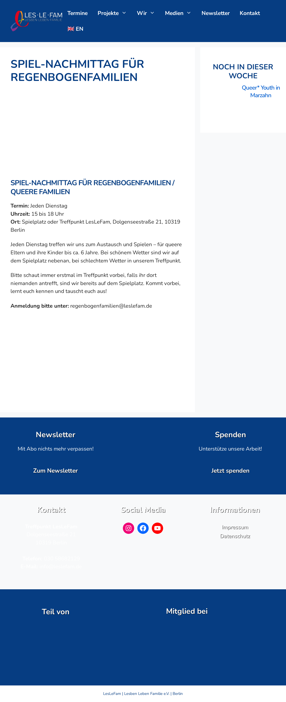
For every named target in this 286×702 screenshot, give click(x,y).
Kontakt (250, 13)
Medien (181, 13)
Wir (148, 13)
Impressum (235, 527)
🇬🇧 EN (75, 29)
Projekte (115, 13)
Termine (77, 13)
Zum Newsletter (55, 471)
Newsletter (216, 13)
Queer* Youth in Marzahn (261, 91)
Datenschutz (235, 536)
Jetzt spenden (230, 471)
